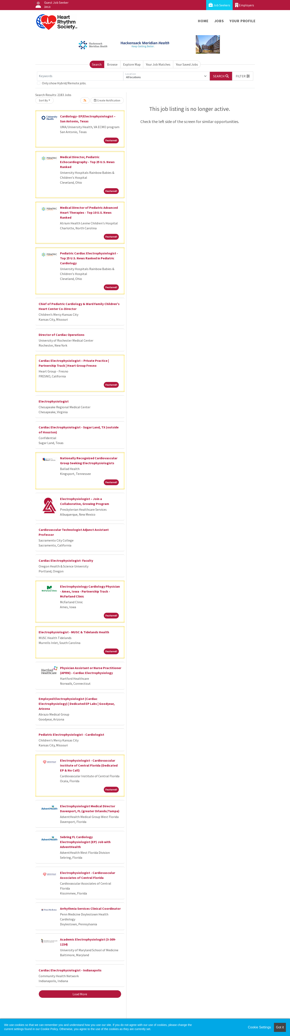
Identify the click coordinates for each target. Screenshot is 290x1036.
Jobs (219, 21)
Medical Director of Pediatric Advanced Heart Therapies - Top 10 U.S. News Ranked (89, 212)
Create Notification (107, 100)
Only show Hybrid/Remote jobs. (64, 83)
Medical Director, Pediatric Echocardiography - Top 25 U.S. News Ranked (87, 162)
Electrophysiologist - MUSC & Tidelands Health (74, 632)
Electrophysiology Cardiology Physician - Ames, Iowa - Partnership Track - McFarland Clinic (90, 591)
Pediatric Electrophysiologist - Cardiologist (71, 734)
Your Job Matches (158, 64)
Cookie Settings (259, 1027)
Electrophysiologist (54, 401)
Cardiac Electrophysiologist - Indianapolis (70, 970)
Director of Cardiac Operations (61, 335)
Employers (244, 5)
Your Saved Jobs (187, 64)
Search (97, 64)
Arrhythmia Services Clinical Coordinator (90, 908)
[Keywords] (80, 76)
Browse (112, 64)
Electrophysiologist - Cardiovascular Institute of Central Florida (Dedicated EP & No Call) (89, 765)
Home (203, 21)
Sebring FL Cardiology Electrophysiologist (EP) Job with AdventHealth (85, 842)
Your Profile (243, 21)
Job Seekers (219, 5)
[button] (242, 76)
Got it (280, 1027)
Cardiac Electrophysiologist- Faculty (66, 560)
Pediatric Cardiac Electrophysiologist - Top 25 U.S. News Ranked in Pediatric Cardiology (89, 258)
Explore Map (132, 64)
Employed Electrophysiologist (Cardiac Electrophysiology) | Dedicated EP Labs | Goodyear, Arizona (77, 704)
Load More (80, 994)
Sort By (43, 100)
